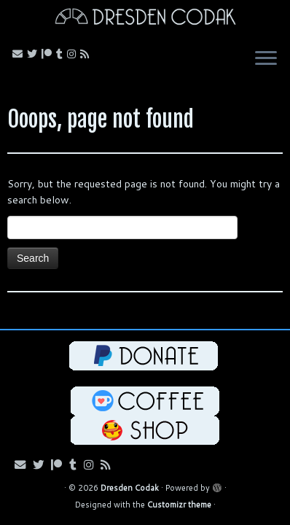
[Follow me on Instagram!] (73, 54)
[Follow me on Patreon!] (49, 54)
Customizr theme (179, 504)
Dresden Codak (130, 488)
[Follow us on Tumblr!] (61, 54)
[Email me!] (19, 54)
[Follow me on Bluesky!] (34, 54)
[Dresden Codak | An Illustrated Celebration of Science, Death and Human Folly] (145, 18)
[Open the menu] (266, 60)
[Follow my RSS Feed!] (86, 54)
